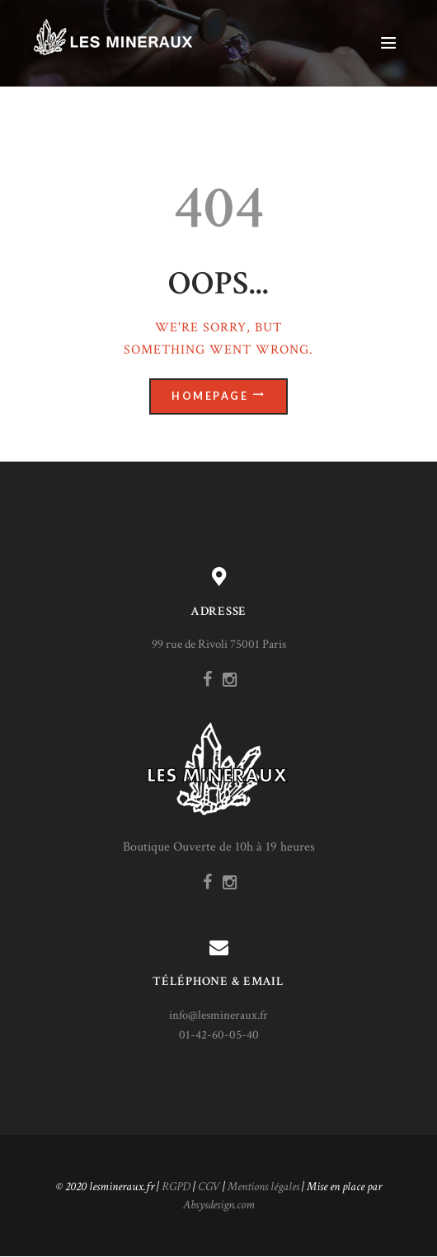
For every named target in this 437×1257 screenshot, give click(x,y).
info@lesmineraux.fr (218, 1015)
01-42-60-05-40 (219, 1035)
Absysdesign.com (219, 1204)
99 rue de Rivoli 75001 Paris (219, 644)
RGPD (176, 1186)
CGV (209, 1186)
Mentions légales (263, 1186)
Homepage (210, 396)
